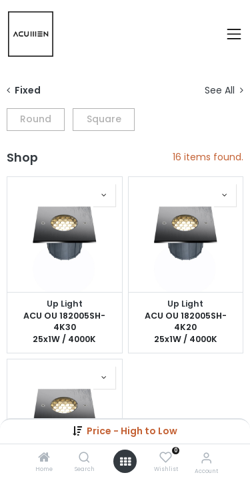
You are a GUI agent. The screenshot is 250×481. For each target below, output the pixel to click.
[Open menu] (125, 462)
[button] (132, 431)
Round (35, 119)
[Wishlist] (165, 458)
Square (104, 119)
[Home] (44, 458)
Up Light (65, 303)
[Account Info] (206, 458)
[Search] (84, 458)
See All (224, 90)
